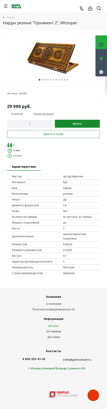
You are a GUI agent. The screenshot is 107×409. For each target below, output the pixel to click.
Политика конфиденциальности (53, 309)
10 (64, 80)
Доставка (53, 337)
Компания (53, 296)
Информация (53, 318)
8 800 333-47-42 (33, 359)
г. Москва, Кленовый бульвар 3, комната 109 (56, 368)
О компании (53, 303)
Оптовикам (53, 331)
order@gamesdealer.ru (77, 359)
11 (67, 80)
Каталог (53, 325)
